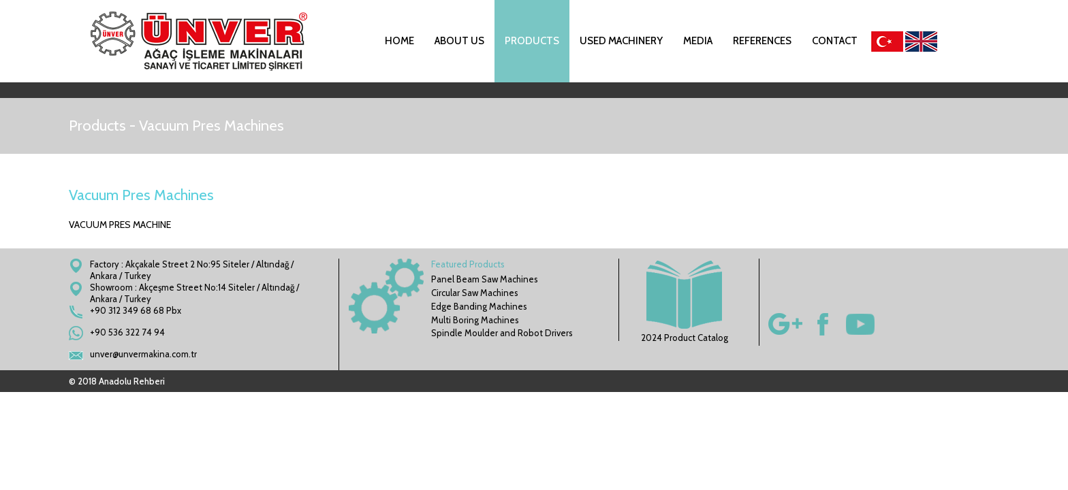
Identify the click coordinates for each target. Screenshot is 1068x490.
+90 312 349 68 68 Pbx (135, 310)
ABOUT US (459, 41)
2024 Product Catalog (684, 302)
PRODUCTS (532, 41)
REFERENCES (762, 41)
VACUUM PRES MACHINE (120, 224)
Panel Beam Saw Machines (484, 279)
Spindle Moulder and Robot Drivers (502, 332)
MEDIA (697, 41)
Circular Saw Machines (474, 292)
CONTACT (835, 41)
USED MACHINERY (621, 41)
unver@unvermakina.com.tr (143, 353)
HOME (399, 41)
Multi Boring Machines (475, 319)
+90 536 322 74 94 (127, 332)
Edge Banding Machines (479, 306)
